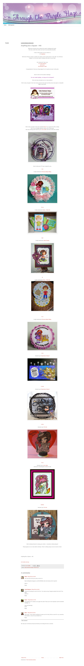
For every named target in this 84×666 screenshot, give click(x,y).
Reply (26, 585)
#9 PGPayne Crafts (42, 66)
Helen (26, 576)
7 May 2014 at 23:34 (31, 612)
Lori (42, 237)
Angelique (43, 54)
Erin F (45, 126)
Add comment (24, 620)
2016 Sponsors (11, 25)
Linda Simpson (28, 589)
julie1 (26, 612)
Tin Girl (45, 427)
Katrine (42, 504)
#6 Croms (42, 65)
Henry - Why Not (46, 210)
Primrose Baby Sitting (46, 171)
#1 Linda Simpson (42, 63)
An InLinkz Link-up (25, 562)
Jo (42, 277)
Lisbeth (42, 386)
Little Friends (46, 240)
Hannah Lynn (36, 567)
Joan (42, 169)
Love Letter (43, 129)
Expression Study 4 (45, 355)
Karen (26, 599)
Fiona (42, 462)
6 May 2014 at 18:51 (35, 589)
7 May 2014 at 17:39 (32, 599)
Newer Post (23, 657)
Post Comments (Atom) (31, 659)
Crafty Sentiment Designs (28, 567)
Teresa (42, 207)
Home (5, 25)
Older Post (61, 657)
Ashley (42, 424)
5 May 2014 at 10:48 (31, 576)
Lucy (42, 316)
